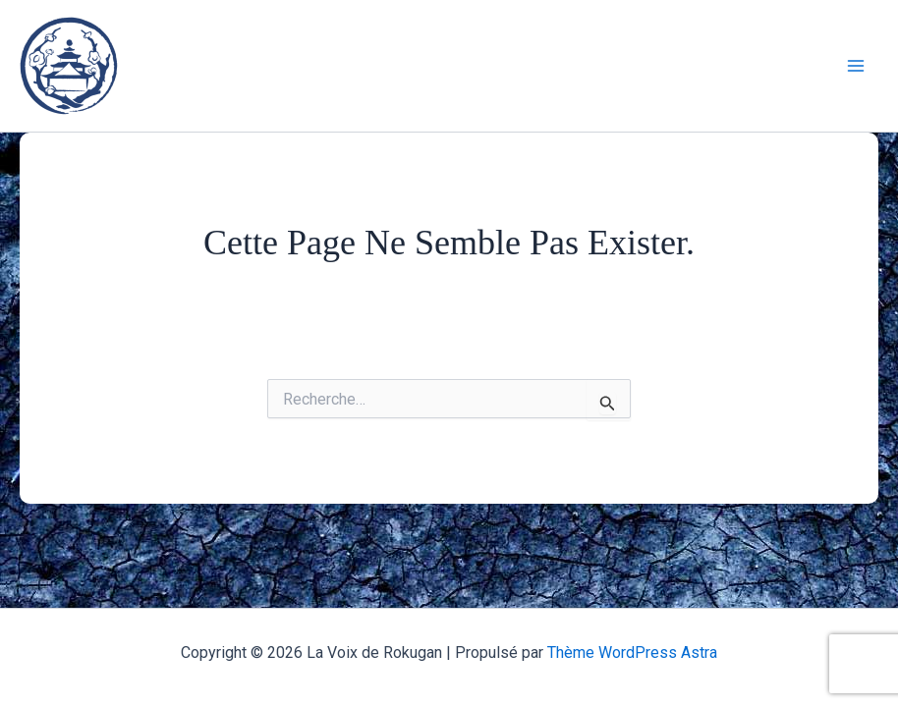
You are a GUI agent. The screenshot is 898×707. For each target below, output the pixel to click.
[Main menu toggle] (856, 65)
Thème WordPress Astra (632, 652)
